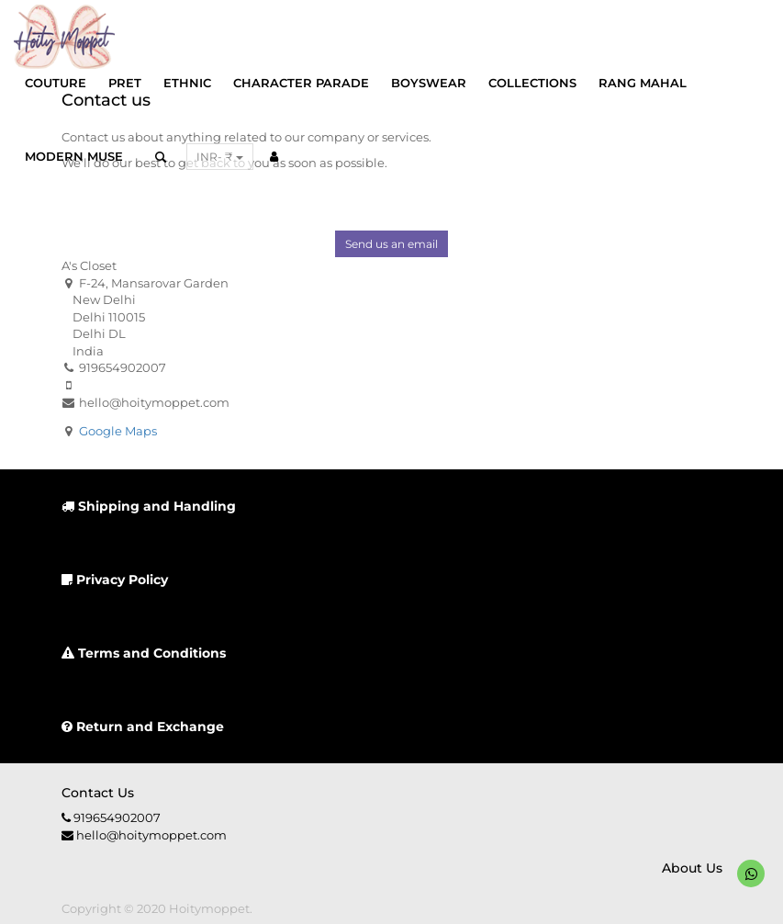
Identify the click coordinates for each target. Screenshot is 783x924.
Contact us (98, 792)
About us (692, 868)
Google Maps (118, 430)
